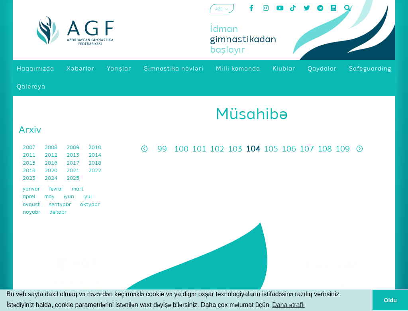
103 (235, 149)
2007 (30, 147)
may (50, 196)
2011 (30, 155)
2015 (30, 163)
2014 (94, 155)
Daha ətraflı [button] (288, 304)
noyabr (32, 212)
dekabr (58, 212)
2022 (94, 170)
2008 (52, 147)
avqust (32, 204)
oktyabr (90, 204)
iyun (69, 196)
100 (181, 149)
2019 (30, 170)
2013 (73, 155)
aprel (29, 196)
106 (289, 149)
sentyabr (60, 204)
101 (199, 149)
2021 (73, 170)
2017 (73, 163)
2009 (73, 147)
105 (271, 149)
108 (325, 149)
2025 (73, 178)
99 (162, 149)
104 (253, 149)
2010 (94, 147)
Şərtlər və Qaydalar (331, 275)
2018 (94, 163)
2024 (52, 178)
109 (342, 149)
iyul (87, 196)
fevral (56, 189)
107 (307, 149)
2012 (52, 155)
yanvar (32, 189)
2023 (30, 178)
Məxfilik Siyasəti (331, 285)
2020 (52, 170)
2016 (52, 163)
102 (217, 149)
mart (78, 189)
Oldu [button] (390, 300)
